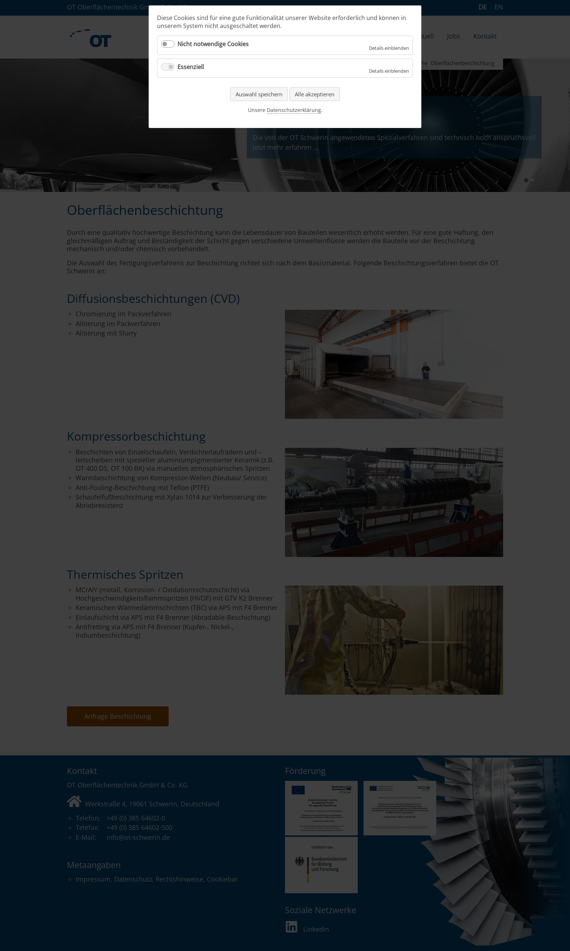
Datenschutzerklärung (294, 110)
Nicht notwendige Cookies (213, 44)
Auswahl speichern (259, 94)
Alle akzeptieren (314, 94)
